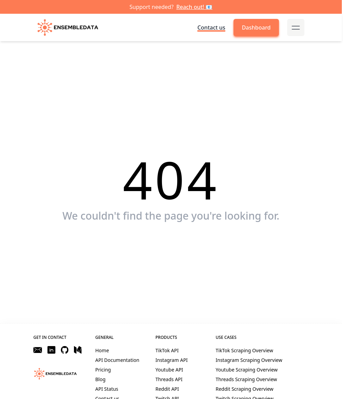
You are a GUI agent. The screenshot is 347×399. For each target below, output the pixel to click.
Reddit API (167, 389)
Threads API (169, 379)
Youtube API (169, 369)
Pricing (103, 369)
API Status (106, 389)
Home (102, 350)
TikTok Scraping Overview (244, 350)
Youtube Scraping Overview (247, 369)
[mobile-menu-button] (295, 27)
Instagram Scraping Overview (249, 360)
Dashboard (256, 27)
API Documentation (117, 360)
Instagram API (171, 360)
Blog (100, 379)
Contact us (211, 27)
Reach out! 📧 (194, 7)
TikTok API (166, 350)
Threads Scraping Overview (246, 379)
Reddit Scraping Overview (244, 389)
